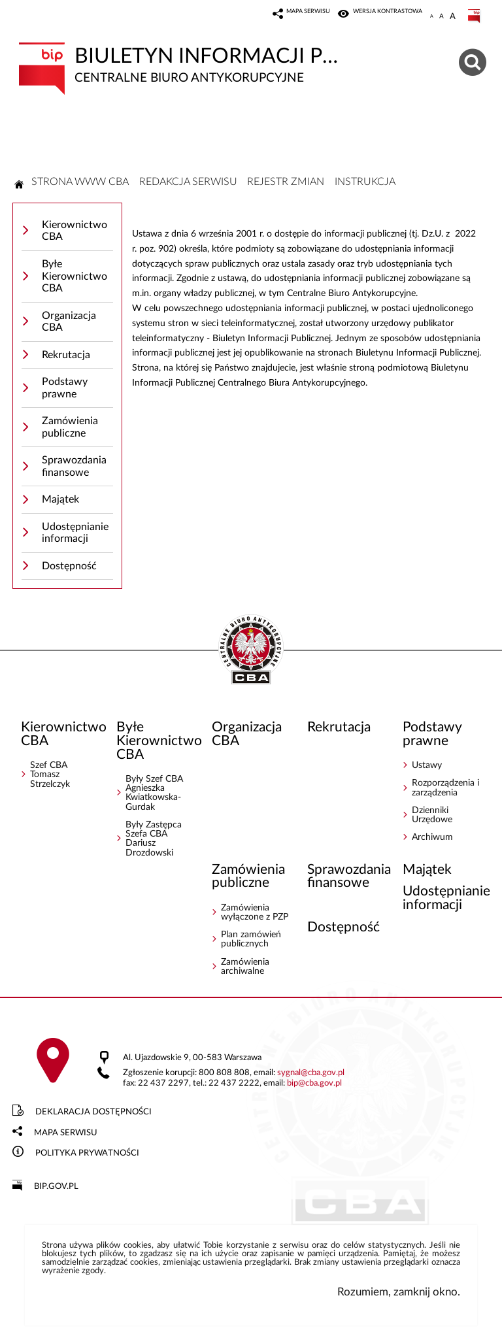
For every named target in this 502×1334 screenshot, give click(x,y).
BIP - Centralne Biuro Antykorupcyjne (251, 650)
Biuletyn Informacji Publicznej (182, 63)
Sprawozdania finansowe (74, 466)
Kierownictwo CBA (74, 231)
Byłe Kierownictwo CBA (74, 276)
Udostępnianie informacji (75, 533)
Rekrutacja (66, 355)
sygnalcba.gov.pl (310, 1073)
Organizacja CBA (69, 321)
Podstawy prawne (65, 387)
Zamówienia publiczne (70, 427)
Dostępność (69, 566)
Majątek (60, 499)
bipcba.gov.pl (314, 1083)
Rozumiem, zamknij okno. (398, 1291)
